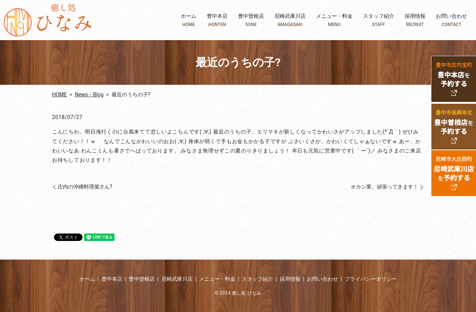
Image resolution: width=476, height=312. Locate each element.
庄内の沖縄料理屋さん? (85, 187)
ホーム (188, 20)
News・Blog (89, 94)
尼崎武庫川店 (290, 20)
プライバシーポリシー (371, 279)
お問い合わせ (451, 20)
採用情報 (415, 20)
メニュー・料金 (334, 20)
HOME (59, 94)
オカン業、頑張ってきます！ (384, 187)
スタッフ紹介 (378, 20)
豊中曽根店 (251, 20)
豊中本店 (217, 20)
